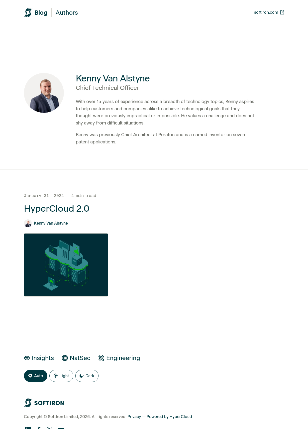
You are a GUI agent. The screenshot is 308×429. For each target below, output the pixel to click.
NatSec (76, 358)
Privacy (134, 416)
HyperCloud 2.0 (57, 209)
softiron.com (269, 12)
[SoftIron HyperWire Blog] (35, 12)
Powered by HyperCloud (169, 416)
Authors (67, 13)
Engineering (119, 358)
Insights (39, 358)
